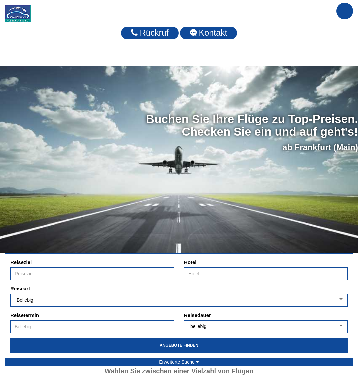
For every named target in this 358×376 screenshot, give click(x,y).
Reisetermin (24, 315)
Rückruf (150, 32)
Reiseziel (21, 262)
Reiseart (20, 288)
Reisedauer (197, 315)
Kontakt (208, 32)
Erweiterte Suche (179, 362)
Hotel (190, 262)
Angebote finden (179, 345)
